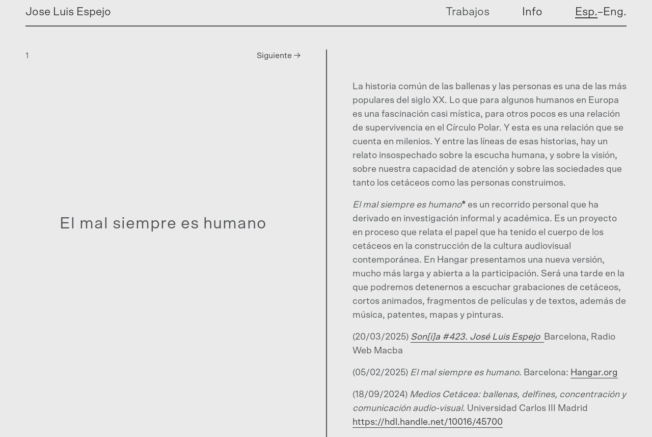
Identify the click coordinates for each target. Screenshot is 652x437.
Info (532, 11)
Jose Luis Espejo (68, 11)
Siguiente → (279, 56)
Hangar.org (594, 372)
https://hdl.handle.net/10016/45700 (427, 422)
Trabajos (468, 11)
